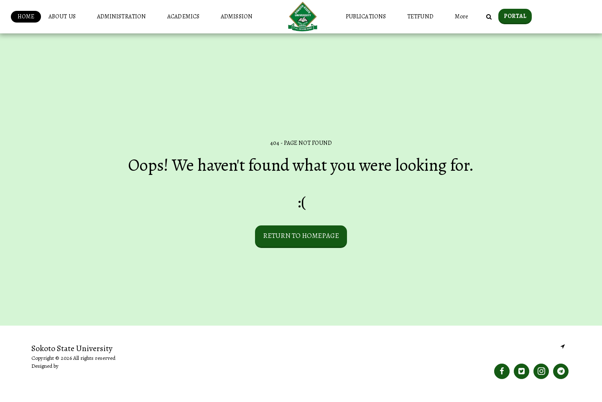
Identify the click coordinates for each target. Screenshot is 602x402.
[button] (65, 17)
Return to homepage (301, 235)
